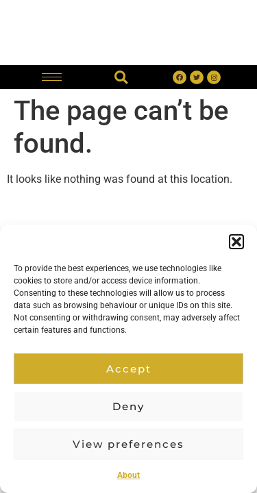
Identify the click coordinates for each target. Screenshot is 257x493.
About (128, 475)
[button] (236, 242)
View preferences (128, 444)
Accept (128, 368)
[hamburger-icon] (51, 77)
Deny (128, 406)
